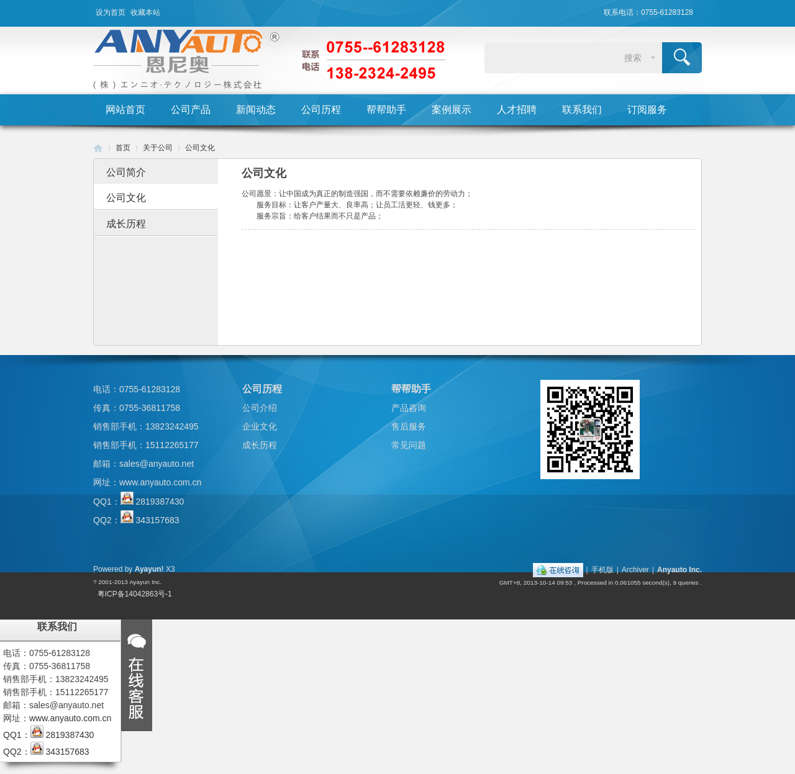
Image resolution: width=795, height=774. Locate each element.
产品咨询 (408, 408)
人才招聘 (517, 109)
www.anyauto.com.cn (160, 482)
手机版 (602, 569)
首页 (123, 147)
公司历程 (321, 109)
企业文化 (259, 426)
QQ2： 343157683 (136, 520)
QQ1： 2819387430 (138, 501)
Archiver (635, 569)
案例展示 (451, 109)
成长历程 (126, 223)
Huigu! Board (98, 148)
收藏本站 (145, 12)
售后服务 (408, 426)
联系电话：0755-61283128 (648, 12)
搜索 (633, 58)
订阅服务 (647, 109)
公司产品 (191, 109)
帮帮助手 (386, 109)
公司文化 (200, 147)
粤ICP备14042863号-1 (135, 594)
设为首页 (110, 12)
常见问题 (408, 445)
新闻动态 (256, 109)
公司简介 (126, 172)
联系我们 (582, 109)
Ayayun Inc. (145, 581)
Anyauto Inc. (679, 569)
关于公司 (158, 147)
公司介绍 (259, 408)
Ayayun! (149, 569)
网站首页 (125, 109)
